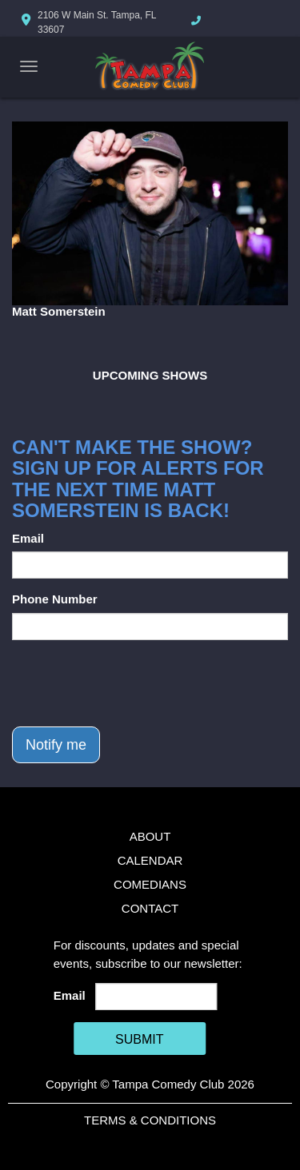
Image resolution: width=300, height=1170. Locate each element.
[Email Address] (156, 996)
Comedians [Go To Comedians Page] (150, 884)
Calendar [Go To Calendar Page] (150, 860)
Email (28, 538)
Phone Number (55, 599)
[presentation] (133, 683)
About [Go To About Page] (150, 836)
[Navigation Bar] (29, 66)
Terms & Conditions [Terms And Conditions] (150, 1120)
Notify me (56, 745)
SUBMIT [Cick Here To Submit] (139, 1039)
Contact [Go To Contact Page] (150, 908)
